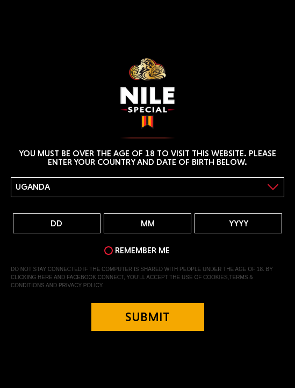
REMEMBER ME (142, 250)
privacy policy (80, 285)
